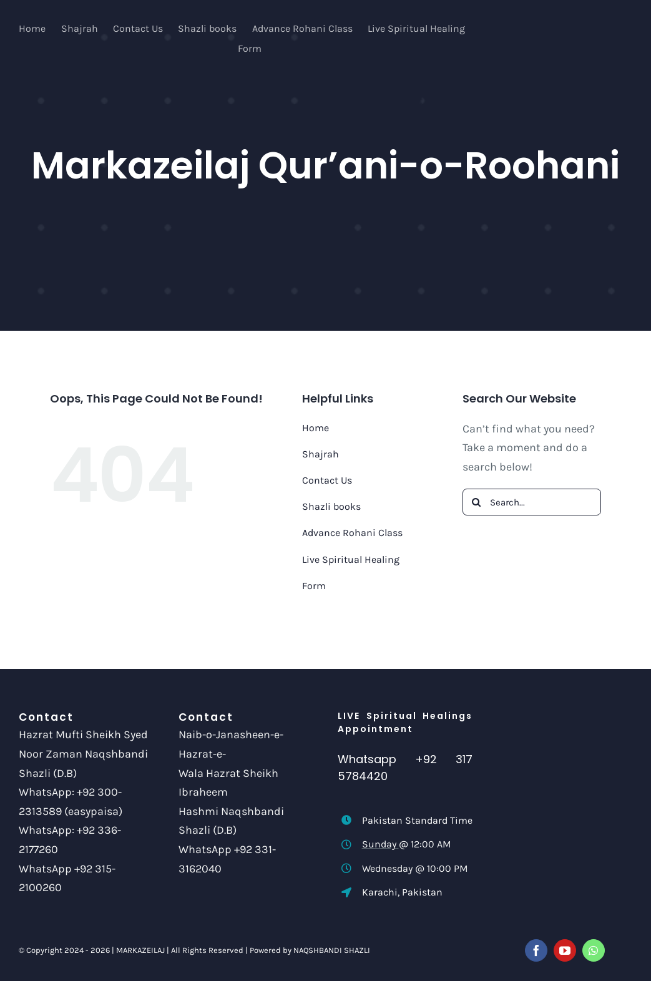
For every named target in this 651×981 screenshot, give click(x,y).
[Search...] (532, 502)
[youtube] (565, 950)
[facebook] (536, 950)
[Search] (476, 502)
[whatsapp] (593, 950)
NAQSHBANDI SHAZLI (331, 950)
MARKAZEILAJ (140, 950)
